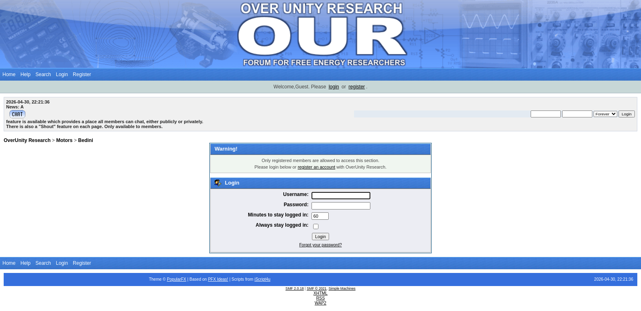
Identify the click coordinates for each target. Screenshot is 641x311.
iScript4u (262, 279)
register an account (316, 167)
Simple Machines (342, 288)
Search (43, 74)
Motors (64, 140)
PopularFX (176, 279)
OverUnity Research (27, 140)
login (334, 87)
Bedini (85, 140)
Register (82, 74)
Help (25, 74)
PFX (212, 279)
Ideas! (222, 279)
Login (62, 74)
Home (9, 74)
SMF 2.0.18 (294, 288)
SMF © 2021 (317, 288)
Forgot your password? (320, 245)
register (357, 87)
